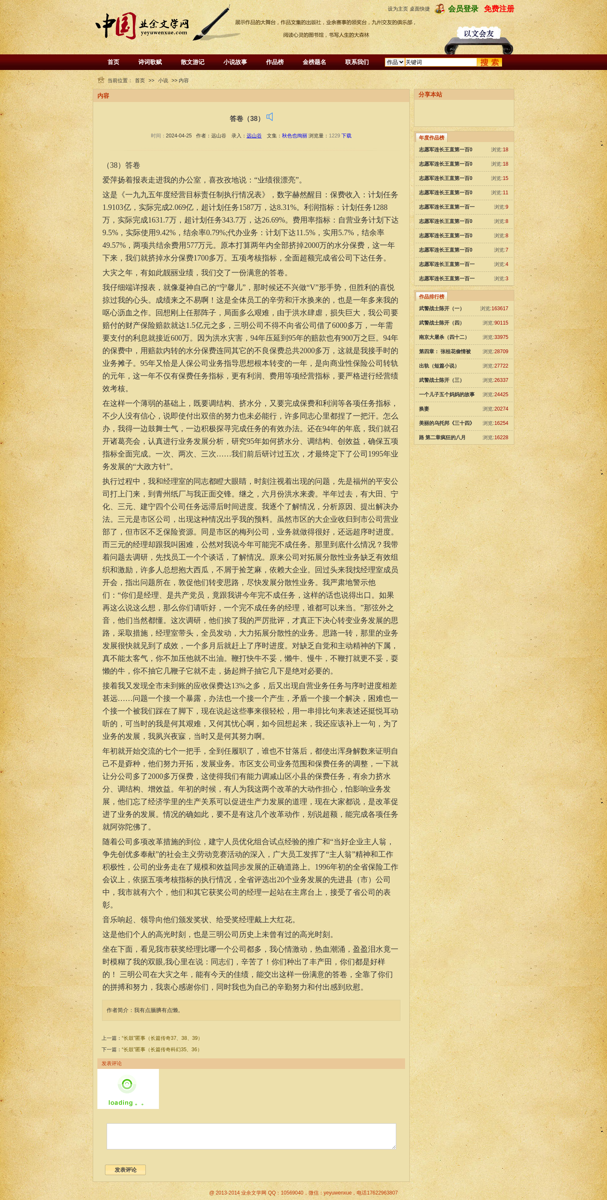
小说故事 (235, 62)
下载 (346, 136)
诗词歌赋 (150, 62)
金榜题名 (314, 62)
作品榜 (275, 62)
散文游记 (192, 62)
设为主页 (398, 9)
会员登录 (463, 9)
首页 (113, 62)
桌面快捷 (420, 9)
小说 (163, 80)
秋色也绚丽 (294, 136)
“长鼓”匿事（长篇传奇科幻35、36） (162, 1049)
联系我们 (357, 62)
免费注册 (499, 9)
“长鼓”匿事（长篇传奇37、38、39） (162, 1038)
